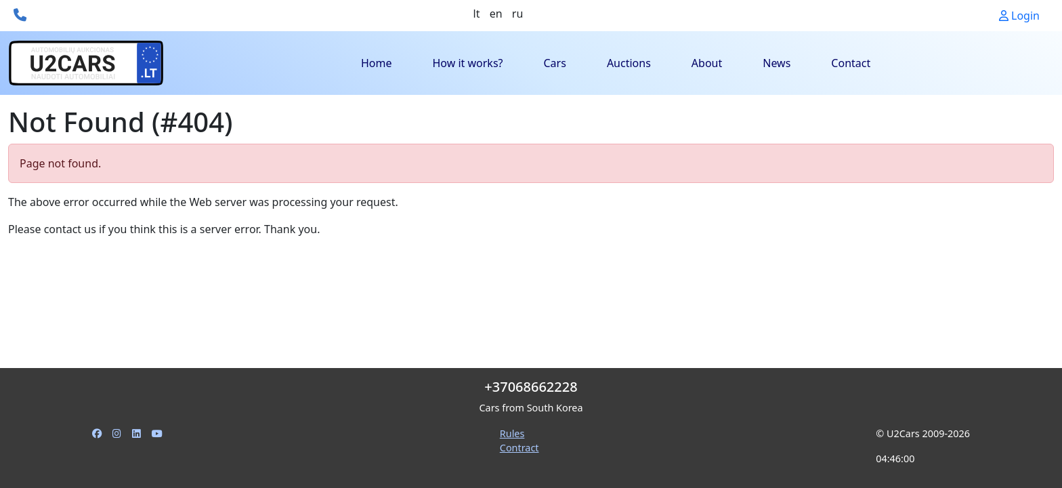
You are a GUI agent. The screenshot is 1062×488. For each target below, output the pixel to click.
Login (1019, 15)
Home (376, 63)
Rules (512, 433)
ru (518, 13)
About (707, 63)
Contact (850, 63)
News (776, 63)
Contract (519, 447)
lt (476, 13)
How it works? (467, 63)
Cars (555, 63)
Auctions (629, 63)
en (496, 13)
